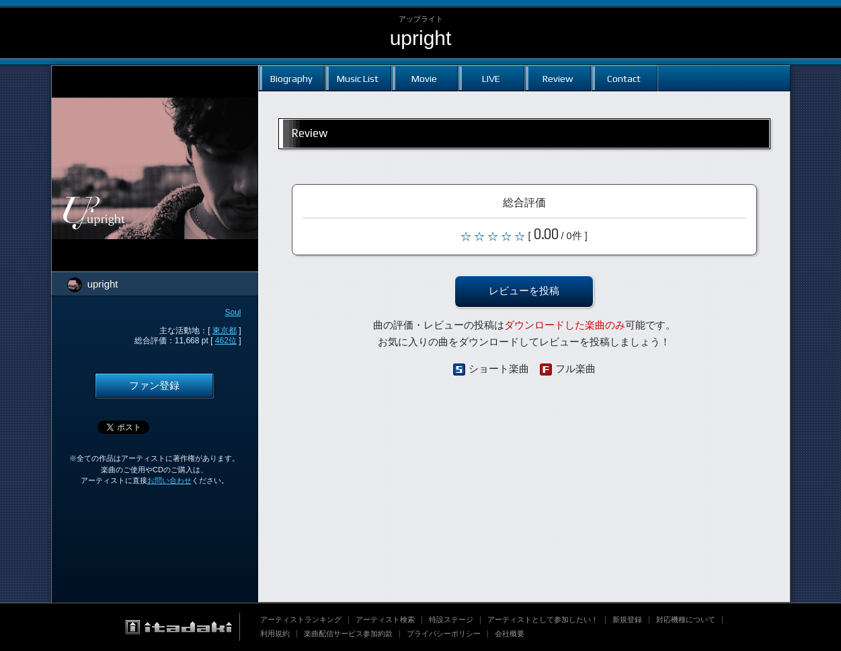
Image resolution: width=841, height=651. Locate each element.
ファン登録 (154, 385)
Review (558, 78)
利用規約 (275, 634)
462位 (226, 340)
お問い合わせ (169, 480)
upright (421, 38)
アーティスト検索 (385, 619)
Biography (291, 78)
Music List (357, 78)
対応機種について (685, 619)
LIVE (491, 78)
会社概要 (509, 634)
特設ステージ (451, 619)
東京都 (224, 330)
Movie (424, 78)
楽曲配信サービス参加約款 (348, 634)
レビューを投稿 (524, 291)
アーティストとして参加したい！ (542, 619)
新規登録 (627, 619)
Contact (624, 78)
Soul (233, 312)
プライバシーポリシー (444, 634)
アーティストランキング (301, 619)
